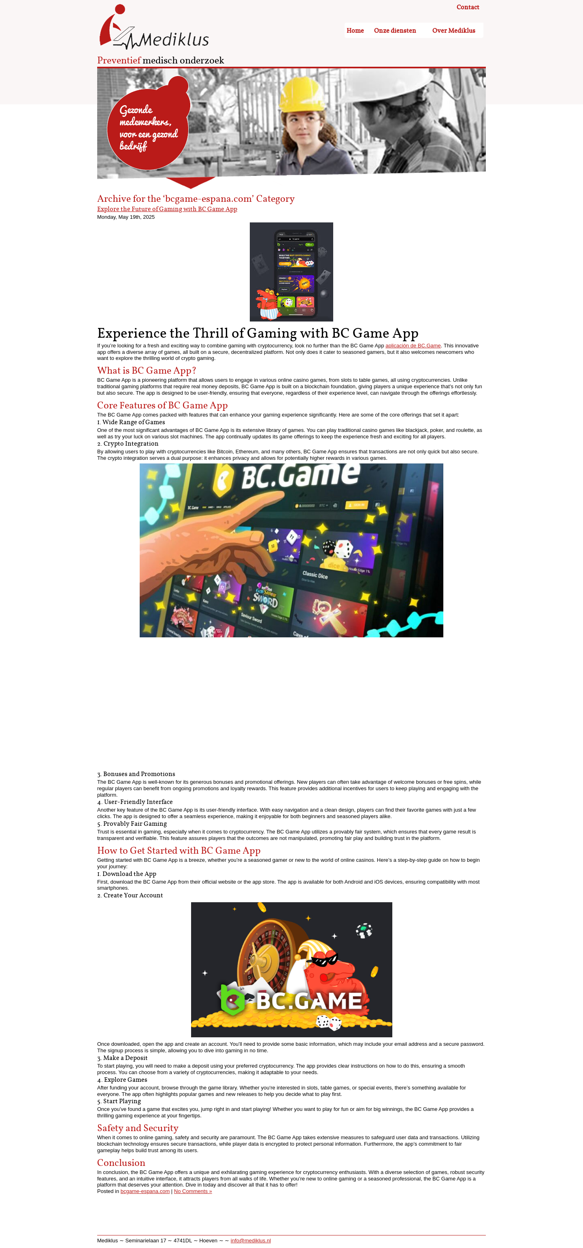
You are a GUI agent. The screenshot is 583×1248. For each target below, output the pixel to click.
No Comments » (193, 1191)
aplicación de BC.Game (413, 346)
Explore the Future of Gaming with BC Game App (167, 209)
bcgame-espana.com (145, 1191)
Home (355, 31)
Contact (468, 7)
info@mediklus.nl (251, 1240)
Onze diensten (395, 31)
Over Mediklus (453, 31)
